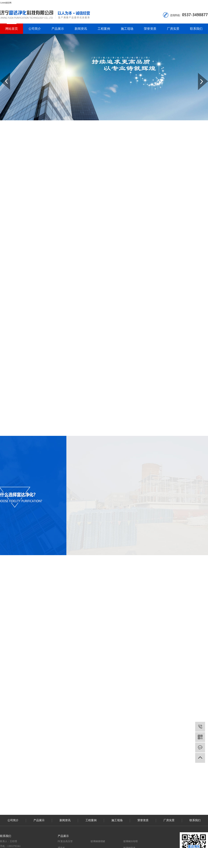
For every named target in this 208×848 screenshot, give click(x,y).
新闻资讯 (81, 28)
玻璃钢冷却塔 (130, 841)
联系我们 (196, 28)
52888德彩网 (5, 3)
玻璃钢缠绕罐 (97, 841)
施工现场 (127, 28)
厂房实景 (173, 28)
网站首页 (11, 28)
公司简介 (34, 28)
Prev (2, 74)
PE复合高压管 (65, 841)
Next (200, 74)
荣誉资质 (150, 28)
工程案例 (104, 28)
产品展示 (57, 28)
